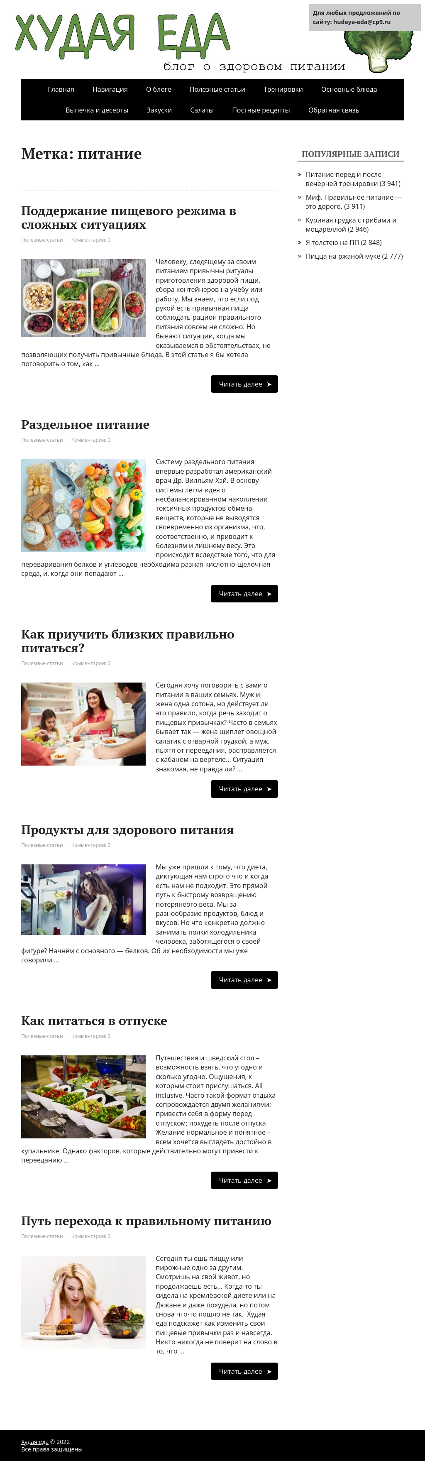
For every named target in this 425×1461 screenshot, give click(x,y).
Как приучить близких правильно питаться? (127, 641)
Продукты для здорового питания (127, 829)
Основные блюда (349, 89)
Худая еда (35, 1442)
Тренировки (283, 89)
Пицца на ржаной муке (343, 256)
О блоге (158, 89)
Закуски (159, 110)
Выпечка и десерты (97, 110)
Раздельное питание (85, 424)
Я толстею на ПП (332, 242)
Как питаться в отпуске (94, 1020)
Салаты (202, 110)
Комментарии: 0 (91, 239)
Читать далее (240, 384)
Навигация (110, 89)
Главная (61, 89)
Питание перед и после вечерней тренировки (343, 179)
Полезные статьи (217, 89)
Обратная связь (333, 110)
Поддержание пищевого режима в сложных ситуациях (128, 217)
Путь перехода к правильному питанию (146, 1220)
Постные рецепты (261, 110)
